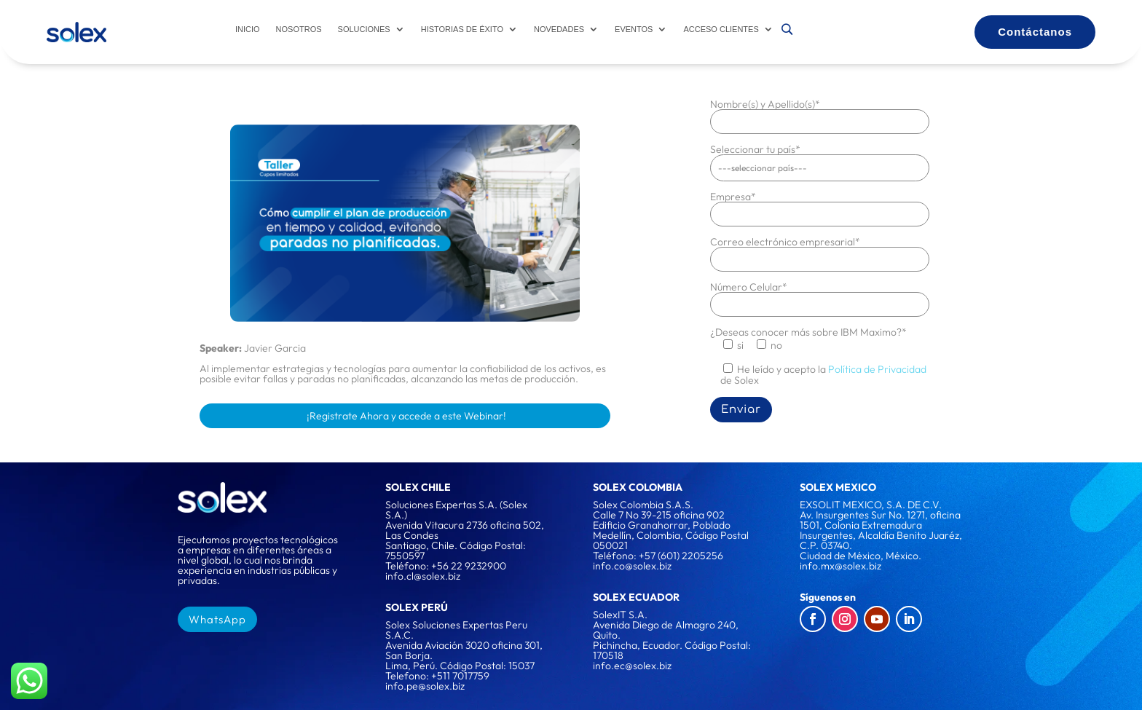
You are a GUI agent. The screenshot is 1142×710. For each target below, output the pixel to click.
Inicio (247, 29)
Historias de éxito (462, 29)
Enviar (741, 409)
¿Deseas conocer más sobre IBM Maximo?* (808, 331)
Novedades (559, 29)
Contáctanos (1035, 31)
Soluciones (364, 29)
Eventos (634, 29)
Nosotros (299, 29)
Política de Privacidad (877, 368)
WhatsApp (217, 619)
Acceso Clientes (720, 29)
